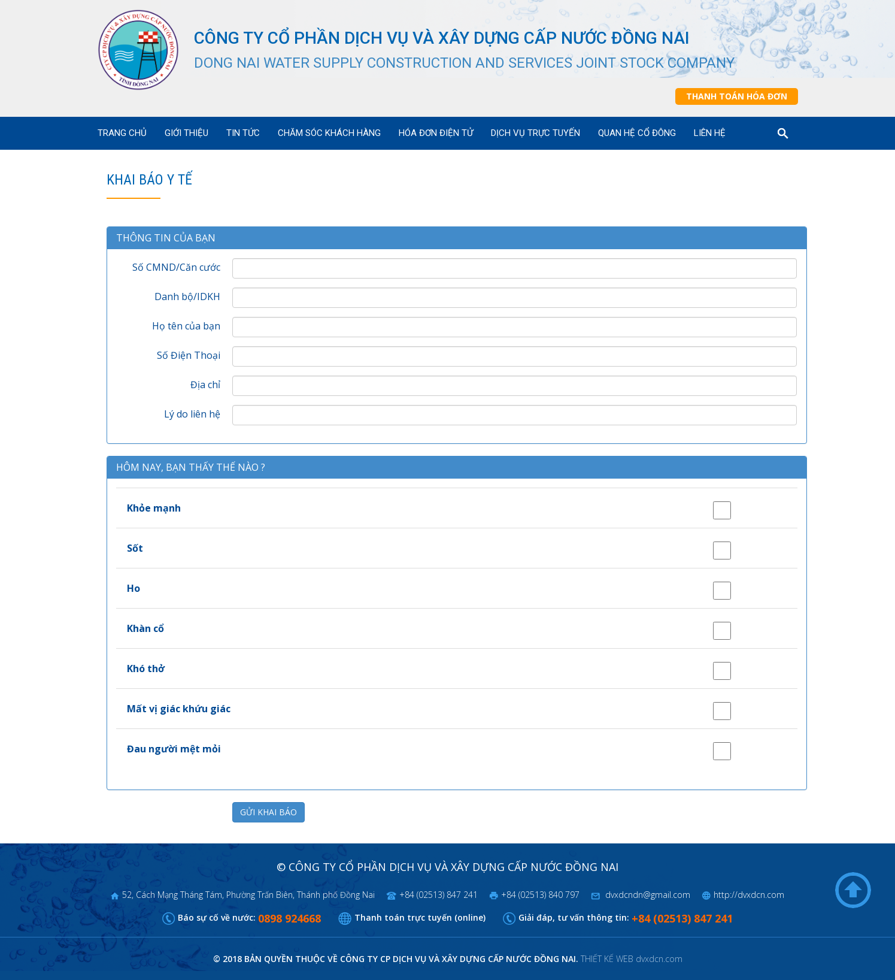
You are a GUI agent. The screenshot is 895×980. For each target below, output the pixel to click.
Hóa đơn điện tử (436, 133)
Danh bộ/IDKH (187, 296)
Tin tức (243, 133)
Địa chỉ (205, 384)
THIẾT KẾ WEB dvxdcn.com (631, 958)
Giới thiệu (186, 133)
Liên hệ (710, 133)
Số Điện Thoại (188, 355)
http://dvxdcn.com (749, 894)
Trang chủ (122, 133)
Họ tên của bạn (186, 325)
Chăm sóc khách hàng (329, 133)
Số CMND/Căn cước (176, 267)
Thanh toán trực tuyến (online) (420, 917)
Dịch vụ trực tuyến (535, 133)
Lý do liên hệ (192, 414)
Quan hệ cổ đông (637, 133)
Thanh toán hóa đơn (736, 96)
